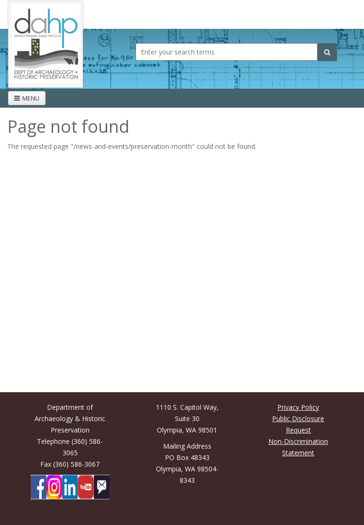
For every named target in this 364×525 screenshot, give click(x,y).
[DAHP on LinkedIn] (70, 487)
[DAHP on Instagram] (54, 487)
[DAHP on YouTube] (85, 487)
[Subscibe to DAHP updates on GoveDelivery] (101, 487)
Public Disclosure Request (298, 424)
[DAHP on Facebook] (38, 487)
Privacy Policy (298, 407)
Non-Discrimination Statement (298, 447)
